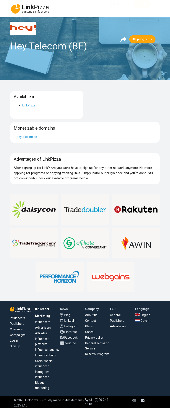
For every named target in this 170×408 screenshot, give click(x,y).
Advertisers (43, 327)
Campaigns (18, 335)
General (115, 315)
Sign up (15, 346)
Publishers (17, 323)
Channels (16, 329)
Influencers (17, 318)
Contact (90, 320)
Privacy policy (94, 337)
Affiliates (41, 333)
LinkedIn (70, 320)
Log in (14, 340)
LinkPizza (29, 105)
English (142, 315)
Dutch (142, 320)
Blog (67, 315)
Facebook (71, 337)
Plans (89, 326)
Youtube (70, 343)
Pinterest (70, 332)
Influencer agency (47, 349)
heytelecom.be (27, 137)
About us (91, 315)
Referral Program (97, 354)
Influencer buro (45, 355)
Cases (89, 332)
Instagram (71, 326)
